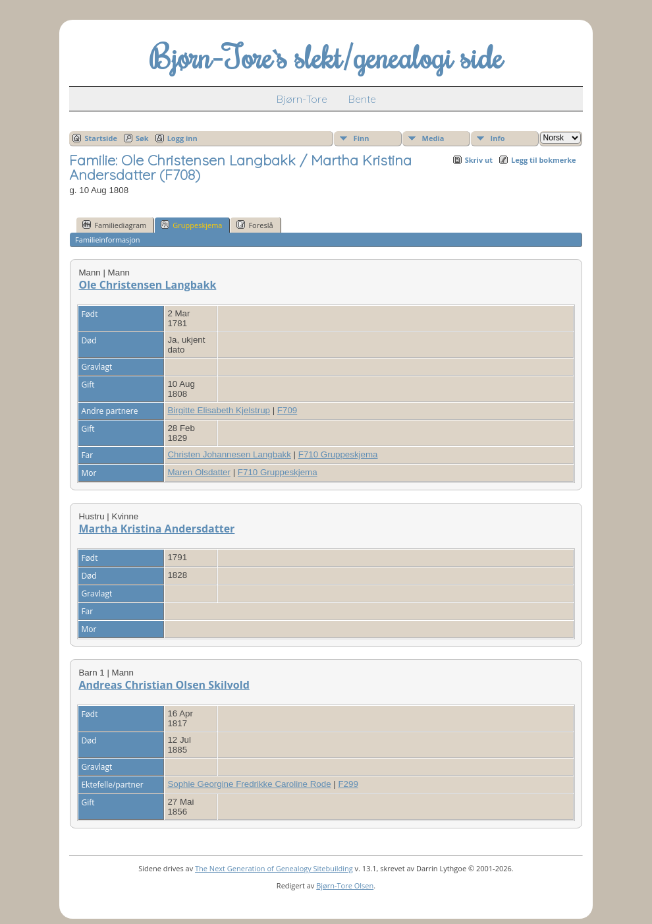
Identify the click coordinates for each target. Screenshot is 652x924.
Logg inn (182, 138)
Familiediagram (114, 224)
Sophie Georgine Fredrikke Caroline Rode (249, 784)
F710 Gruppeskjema (338, 454)
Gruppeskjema (191, 224)
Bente (362, 98)
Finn (361, 138)
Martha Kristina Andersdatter (156, 528)
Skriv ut (479, 160)
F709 (287, 410)
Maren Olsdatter (199, 472)
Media (433, 138)
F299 (348, 784)
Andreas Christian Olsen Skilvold (163, 685)
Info (498, 138)
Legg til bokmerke (543, 160)
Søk (142, 138)
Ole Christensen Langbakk (147, 284)
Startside (100, 138)
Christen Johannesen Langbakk (228, 454)
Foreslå (254, 224)
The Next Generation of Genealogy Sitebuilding (274, 868)
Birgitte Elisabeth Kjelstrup (218, 410)
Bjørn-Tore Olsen (344, 885)
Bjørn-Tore (302, 98)
